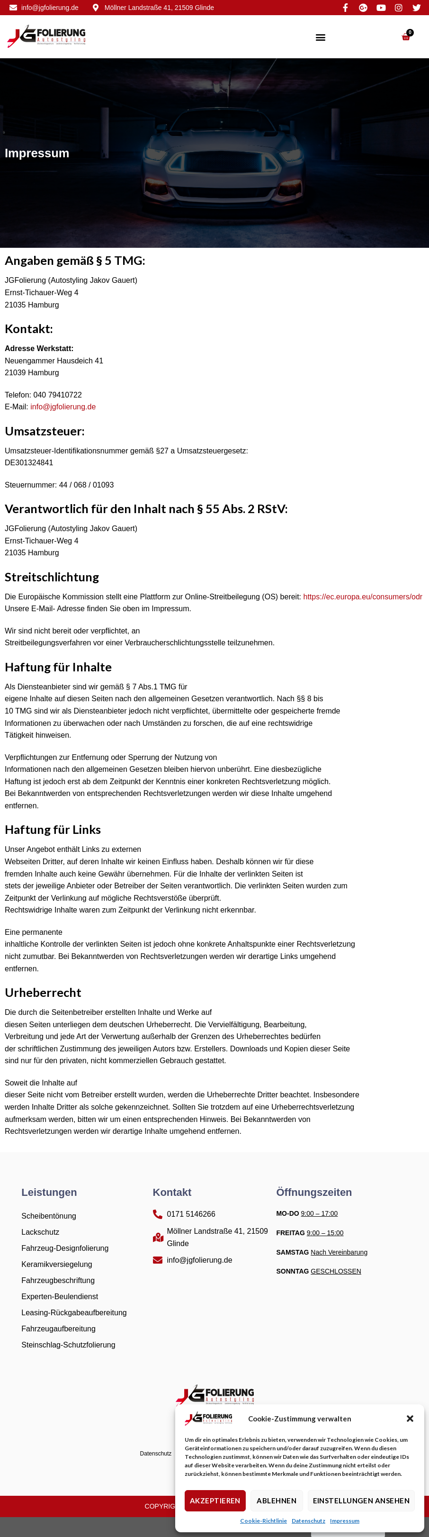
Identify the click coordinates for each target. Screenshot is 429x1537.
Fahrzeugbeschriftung (58, 1280)
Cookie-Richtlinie (263, 1520)
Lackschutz (40, 1232)
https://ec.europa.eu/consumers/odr (363, 597)
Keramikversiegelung (56, 1264)
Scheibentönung (48, 1216)
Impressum (344, 1520)
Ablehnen (276, 1500)
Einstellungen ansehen (361, 1500)
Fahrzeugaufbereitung (58, 1329)
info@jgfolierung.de (63, 407)
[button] (410, 1418)
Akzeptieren (215, 1500)
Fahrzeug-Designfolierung (64, 1248)
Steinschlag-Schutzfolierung (68, 1345)
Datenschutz (308, 1520)
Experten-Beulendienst (59, 1297)
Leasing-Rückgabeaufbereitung (73, 1313)
